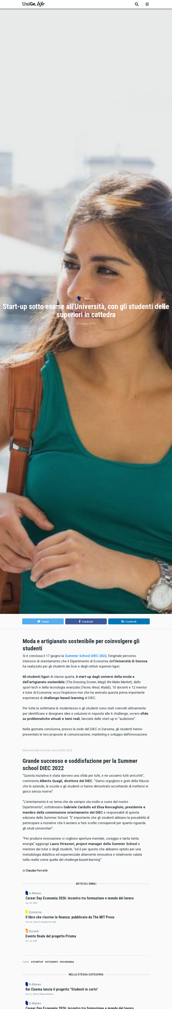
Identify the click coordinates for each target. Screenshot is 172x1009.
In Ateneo (87, 299)
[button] (43, 621)
